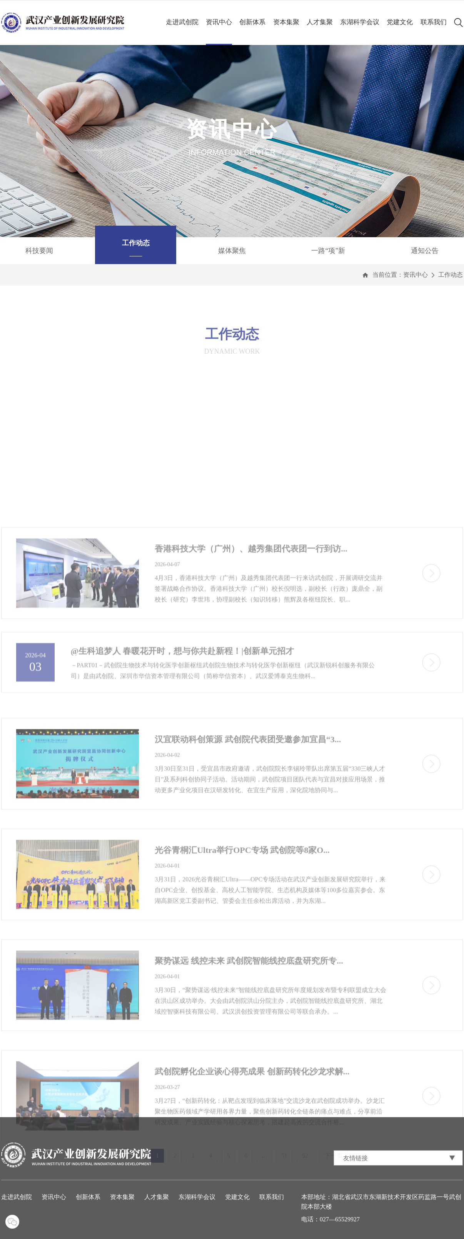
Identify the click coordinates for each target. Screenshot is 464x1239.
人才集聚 (320, 22)
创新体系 (252, 22)
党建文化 (400, 22)
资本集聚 (286, 22)
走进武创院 (182, 22)
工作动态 (450, 274)
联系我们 (434, 22)
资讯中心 (219, 22)
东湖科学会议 (359, 22)
